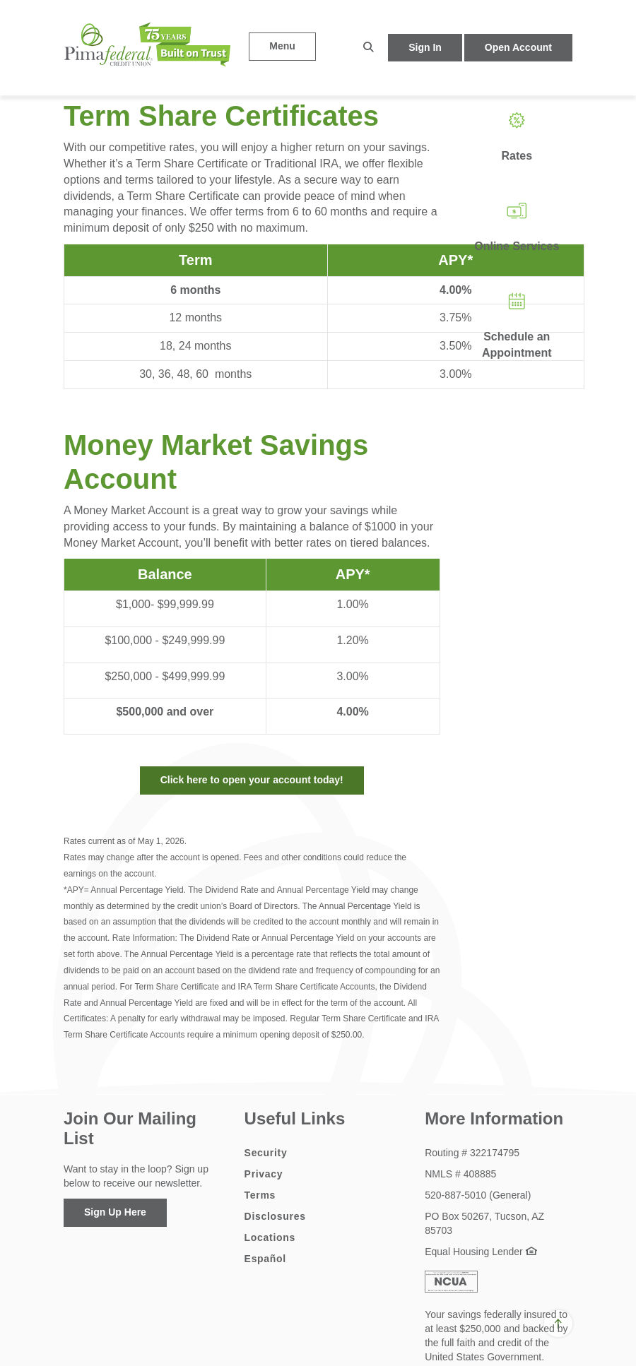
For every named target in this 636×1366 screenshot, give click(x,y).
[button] (368, 48)
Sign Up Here (115, 1212)
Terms (260, 1195)
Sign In (425, 47)
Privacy (264, 1174)
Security (266, 1152)
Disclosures (275, 1216)
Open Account (518, 47)
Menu (282, 46)
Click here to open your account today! (251, 779)
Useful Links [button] (295, 1118)
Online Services (516, 246)
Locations (270, 1237)
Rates (516, 156)
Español (265, 1258)
